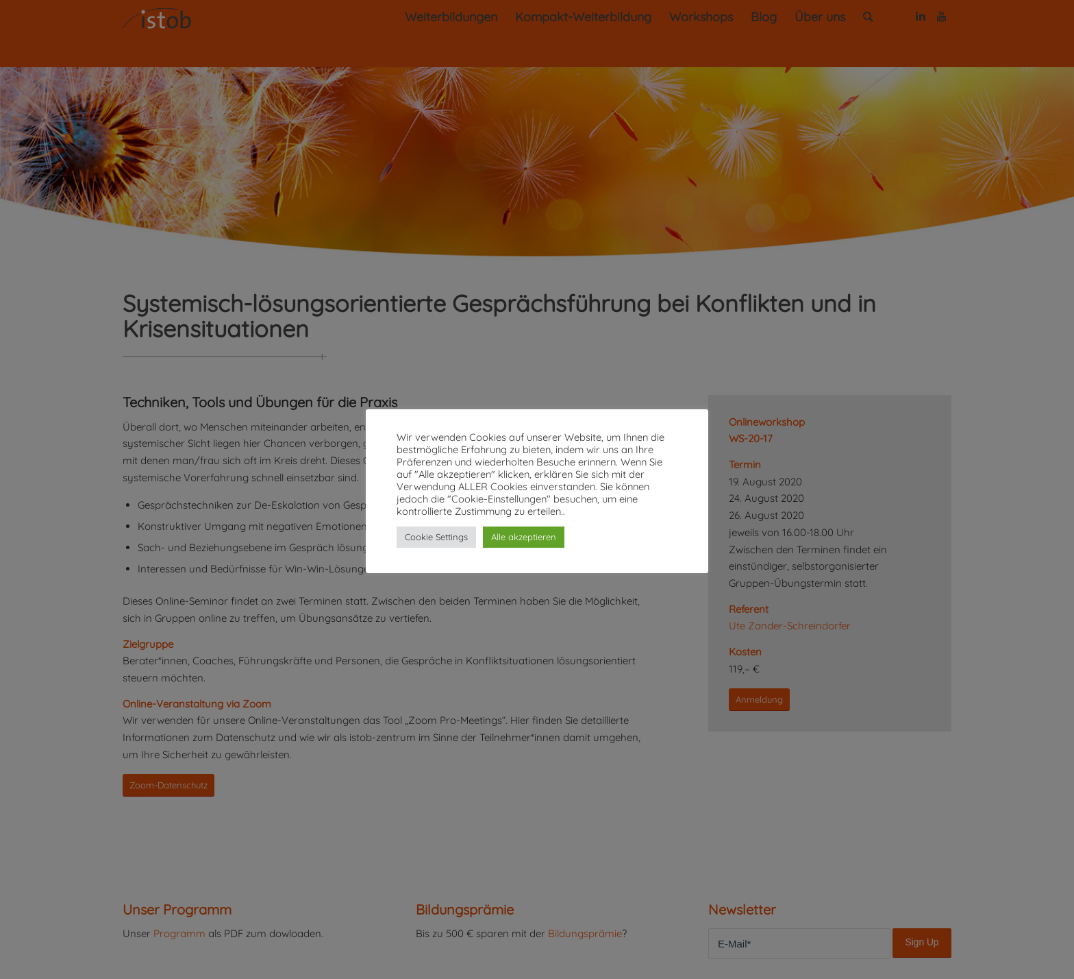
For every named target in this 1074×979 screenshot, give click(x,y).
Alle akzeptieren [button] (523, 536)
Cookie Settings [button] (436, 536)
